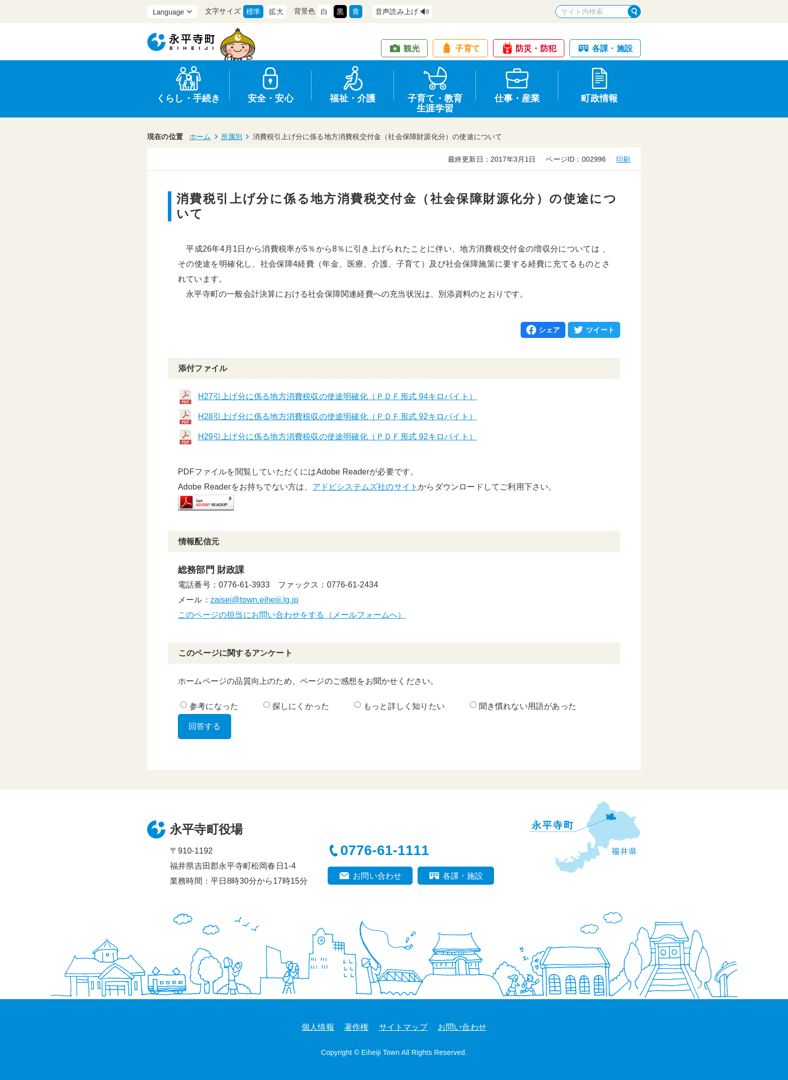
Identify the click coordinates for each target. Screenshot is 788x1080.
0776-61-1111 (384, 850)
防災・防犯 (536, 48)
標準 (253, 12)
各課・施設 (612, 48)
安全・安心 (270, 98)
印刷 (623, 159)
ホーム (200, 137)
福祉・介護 (352, 98)
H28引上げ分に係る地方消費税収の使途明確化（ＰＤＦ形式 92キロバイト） (337, 416)
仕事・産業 (517, 98)
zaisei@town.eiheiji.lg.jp (255, 599)
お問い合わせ (377, 876)
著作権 (356, 1027)
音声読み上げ (396, 12)
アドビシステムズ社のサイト (366, 487)
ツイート (600, 330)
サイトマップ (403, 1027)
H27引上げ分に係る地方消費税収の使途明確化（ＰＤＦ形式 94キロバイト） (337, 396)
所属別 (232, 137)
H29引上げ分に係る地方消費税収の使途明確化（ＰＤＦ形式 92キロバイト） (337, 436)
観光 (412, 48)
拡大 (276, 12)
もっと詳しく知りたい (399, 706)
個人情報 (318, 1027)
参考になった (209, 706)
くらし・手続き (188, 98)
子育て (467, 48)
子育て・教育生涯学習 (435, 101)
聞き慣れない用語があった (523, 706)
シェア (549, 330)
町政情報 (599, 98)
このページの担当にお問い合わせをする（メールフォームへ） (292, 615)
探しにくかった (296, 706)
